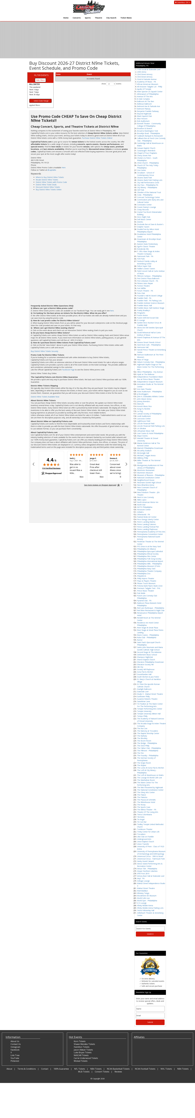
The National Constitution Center (150, 790)
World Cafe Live (143, 898)
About (9, 1068)
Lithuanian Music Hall (145, 431)
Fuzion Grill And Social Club (148, 318)
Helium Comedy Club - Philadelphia (151, 362)
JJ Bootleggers (142, 394)
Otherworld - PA (143, 514)
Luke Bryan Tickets (83, 1052)
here (112, 310)
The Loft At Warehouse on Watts (150, 775)
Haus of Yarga (142, 359)
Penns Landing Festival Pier (148, 527)
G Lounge (141, 320)
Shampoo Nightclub (145, 657)
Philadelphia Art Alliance (146, 549)
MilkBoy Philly (142, 458)
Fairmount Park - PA (145, 256)
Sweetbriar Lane (143, 701)
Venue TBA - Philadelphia (147, 868)
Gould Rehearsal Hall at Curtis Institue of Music (149, 333)
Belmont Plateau (144, 109)
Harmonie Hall (142, 347)
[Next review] (126, 464)
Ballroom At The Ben (145, 101)
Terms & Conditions (26, 1068)
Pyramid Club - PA (144, 600)
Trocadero (141, 834)
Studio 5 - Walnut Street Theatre (150, 694)
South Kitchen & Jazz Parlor (148, 677)
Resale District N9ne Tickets (47, 180)
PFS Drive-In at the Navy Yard (149, 546)
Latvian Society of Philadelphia (149, 414)
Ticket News (126, 18)
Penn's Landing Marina (146, 522)
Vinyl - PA (140, 878)
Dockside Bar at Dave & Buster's (150, 224)
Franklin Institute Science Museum (150, 303)
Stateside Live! (143, 691)
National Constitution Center (148, 477)
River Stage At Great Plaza (147, 627)
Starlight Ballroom (144, 689)
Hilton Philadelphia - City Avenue (150, 372)
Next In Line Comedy (145, 497)
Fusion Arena (142, 315)
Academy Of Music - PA (146, 82)
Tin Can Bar (141, 822)
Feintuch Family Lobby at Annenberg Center (147, 262)
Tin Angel (140, 819)
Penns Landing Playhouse (147, 529)
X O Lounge (141, 903)
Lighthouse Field (143, 421)
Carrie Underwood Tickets (86, 1058)
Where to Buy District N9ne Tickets (50, 177)
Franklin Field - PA (144, 298)
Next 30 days (34, 94)
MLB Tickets (84, 1071)
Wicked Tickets (80, 1061)
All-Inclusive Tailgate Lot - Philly (149, 86)
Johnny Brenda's (143, 401)
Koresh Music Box (144, 406)
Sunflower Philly (143, 696)
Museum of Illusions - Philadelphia (150, 475)
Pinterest (15, 1061)
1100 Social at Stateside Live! (148, 69)
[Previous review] (33, 464)
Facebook (15, 1049)
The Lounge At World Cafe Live (149, 777)
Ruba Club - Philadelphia (146, 637)
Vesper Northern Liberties (147, 871)
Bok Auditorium (143, 121)
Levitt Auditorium (144, 416)
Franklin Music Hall (144, 305)
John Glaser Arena (144, 399)
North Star (141, 504)
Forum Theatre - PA (145, 291)
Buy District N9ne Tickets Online (48, 189)
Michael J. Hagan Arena (146, 455)
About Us (15, 1041)
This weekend (34, 87)
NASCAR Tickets (81, 1055)
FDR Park (141, 259)
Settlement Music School (147, 654)
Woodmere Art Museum (146, 895)
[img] (51, 464)
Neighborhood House (145, 480)
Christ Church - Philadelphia (148, 163)
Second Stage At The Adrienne (149, 652)
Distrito (140, 222)
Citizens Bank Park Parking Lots (149, 180)
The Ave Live (142, 728)
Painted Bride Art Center (146, 517)
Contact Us (16, 1044)
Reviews (118, 1071)
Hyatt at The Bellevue (145, 374)
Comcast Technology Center (148, 197)
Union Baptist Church (145, 841)
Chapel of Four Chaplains (147, 153)
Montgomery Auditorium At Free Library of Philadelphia (150, 466)
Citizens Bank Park (144, 177)
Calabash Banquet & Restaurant (150, 136)
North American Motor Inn (147, 502)
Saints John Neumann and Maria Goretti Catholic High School (150, 648)
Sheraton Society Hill (145, 664)
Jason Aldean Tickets (83, 1049)
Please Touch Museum (146, 583)
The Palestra (142, 797)
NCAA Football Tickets (145, 1068)
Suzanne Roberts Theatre (147, 699)
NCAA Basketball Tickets (118, 1068)
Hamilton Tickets (81, 1047)
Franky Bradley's (143, 310)
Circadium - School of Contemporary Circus (145, 174)
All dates (34, 84)
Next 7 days (34, 92)
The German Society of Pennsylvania (146, 759)
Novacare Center (144, 509)
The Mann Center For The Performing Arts (147, 783)
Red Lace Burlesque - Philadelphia (150, 608)
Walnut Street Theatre (146, 888)
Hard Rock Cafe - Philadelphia (149, 345)
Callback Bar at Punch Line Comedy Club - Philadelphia (151, 139)
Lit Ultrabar (141, 428)
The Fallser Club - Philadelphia (149, 748)
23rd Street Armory (144, 74)
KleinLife (140, 404)
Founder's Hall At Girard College (149, 295)
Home (65, 18)
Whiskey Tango (143, 893)
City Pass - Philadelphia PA (147, 185)
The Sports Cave (143, 807)
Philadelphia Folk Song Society (149, 559)
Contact (44, 1068)
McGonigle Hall (143, 453)
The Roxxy (141, 804)
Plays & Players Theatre (146, 581)
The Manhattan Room (146, 780)
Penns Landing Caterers (146, 524)
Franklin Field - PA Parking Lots (149, 300)
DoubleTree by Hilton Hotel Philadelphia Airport (148, 230)
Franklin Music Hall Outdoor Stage (150, 308)
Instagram (15, 1047)
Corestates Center (144, 204)
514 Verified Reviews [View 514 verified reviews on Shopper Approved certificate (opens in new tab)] (51, 468)
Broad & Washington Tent (147, 131)
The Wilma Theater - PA (146, 809)
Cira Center (141, 170)
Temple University (144, 711)
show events (111, 84)
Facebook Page (68, 369)
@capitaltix (51, 170)
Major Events (142, 436)
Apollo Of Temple (144, 89)
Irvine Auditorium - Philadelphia (149, 391)
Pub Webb (141, 593)
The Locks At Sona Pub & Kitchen (150, 768)
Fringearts (141, 313)
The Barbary (142, 736)
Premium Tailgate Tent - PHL (148, 588)
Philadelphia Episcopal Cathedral (150, 551)
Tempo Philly (142, 716)
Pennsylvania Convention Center (150, 534)
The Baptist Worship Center (148, 733)
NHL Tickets (166, 1068)
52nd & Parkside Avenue (147, 79)
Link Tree (15, 1055)
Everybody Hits (143, 249)
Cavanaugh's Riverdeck (146, 150)
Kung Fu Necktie (143, 409)
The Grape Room (144, 763)
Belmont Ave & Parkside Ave (148, 106)
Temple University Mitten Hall (149, 714)
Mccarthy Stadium (144, 450)
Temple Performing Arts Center (149, 709)
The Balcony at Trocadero (147, 731)
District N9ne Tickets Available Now (45, 397)
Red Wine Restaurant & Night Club (150, 610)
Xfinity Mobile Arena (145, 905)
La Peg (140, 411)
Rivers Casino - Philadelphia (148, 635)
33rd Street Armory (144, 77)
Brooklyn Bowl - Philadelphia (148, 133)
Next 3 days (34, 89)
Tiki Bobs (140, 817)
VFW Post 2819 (143, 873)
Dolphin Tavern (143, 227)
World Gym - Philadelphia (147, 900)
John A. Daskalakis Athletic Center (150, 396)
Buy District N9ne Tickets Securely (44, 351)
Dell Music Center (144, 219)
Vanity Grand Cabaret (145, 861)
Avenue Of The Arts (145, 96)
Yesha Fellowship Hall (145, 910)
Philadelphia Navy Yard (146, 568)
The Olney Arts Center (146, 792)
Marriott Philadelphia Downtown (150, 448)
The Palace (141, 795)
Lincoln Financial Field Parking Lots (151, 426)
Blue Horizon (142, 118)
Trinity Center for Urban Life (148, 832)
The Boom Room (144, 741)
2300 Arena (141, 72)
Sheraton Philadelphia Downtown (150, 662)
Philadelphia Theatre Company (149, 571)
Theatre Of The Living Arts (147, 812)
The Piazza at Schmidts (146, 800)
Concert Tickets (102, 1071)
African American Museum (147, 84)
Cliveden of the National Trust (149, 192)
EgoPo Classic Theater (146, 246)
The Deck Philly (143, 745)
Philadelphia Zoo (143, 573)
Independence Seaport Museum (150, 382)
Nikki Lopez (141, 500)
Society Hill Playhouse (145, 669)
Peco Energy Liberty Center (148, 519)
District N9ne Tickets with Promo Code (51, 182)
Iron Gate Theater (144, 389)
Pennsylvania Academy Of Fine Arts (151, 532)
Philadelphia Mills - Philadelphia (149, 564)
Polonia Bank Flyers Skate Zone (149, 586)
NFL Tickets (79, 1068)
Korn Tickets (79, 1041)
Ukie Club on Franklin (145, 836)
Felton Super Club (144, 266)
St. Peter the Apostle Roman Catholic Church (148, 685)
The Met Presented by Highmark (150, 787)
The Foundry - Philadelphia (147, 755)
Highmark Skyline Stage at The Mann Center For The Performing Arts (150, 367)
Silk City (140, 667)
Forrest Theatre (143, 286)
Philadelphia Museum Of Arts (148, 566)
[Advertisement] (80, 209)
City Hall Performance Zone (148, 182)
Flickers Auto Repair (145, 283)
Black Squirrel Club (144, 116)
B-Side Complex (143, 99)
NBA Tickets (96, 1068)
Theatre (98, 18)
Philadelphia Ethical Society (148, 554)
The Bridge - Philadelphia (147, 743)
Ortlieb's (140, 512)
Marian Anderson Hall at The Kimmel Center (148, 444)
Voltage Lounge (143, 881)
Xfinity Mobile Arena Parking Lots (150, 908)
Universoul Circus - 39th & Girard (150, 856)
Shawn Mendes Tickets (84, 1044)
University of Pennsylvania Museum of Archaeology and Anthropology (151, 852)
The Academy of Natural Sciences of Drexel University (150, 719)
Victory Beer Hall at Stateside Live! (150, 876)
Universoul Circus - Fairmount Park (151, 859)
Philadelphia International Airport (150, 561)
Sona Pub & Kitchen (145, 672)
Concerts (77, 18)
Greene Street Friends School (148, 342)
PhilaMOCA (141, 576)
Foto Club (141, 293)
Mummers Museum (145, 473)
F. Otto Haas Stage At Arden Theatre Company (148, 252)
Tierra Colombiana (144, 814)
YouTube (15, 1058)
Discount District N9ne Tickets (48, 187)
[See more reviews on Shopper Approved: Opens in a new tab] (100, 485)
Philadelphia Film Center (146, 556)
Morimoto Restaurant (145, 470)
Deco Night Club (143, 217)
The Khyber (141, 765)
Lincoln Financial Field (145, 423)
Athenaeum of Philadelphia (148, 94)
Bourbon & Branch (144, 128)
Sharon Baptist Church (146, 659)
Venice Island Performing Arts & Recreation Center (149, 865)
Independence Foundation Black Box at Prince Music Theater (150, 378)
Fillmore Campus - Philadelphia (149, 276)
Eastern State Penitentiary (147, 244)
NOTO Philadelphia (144, 507)
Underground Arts (144, 839)
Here (64, 167)
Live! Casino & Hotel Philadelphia (150, 433)
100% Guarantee (61, 1068)
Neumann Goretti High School (149, 482)
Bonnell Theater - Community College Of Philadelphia (149, 124)
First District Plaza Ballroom (148, 278)
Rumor (140, 640)
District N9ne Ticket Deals (46, 184)
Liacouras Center (144, 418)
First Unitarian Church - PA (147, 281)
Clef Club (140, 190)
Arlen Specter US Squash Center (149, 91)
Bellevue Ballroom (144, 104)
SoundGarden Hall (144, 674)
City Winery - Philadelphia (147, 187)
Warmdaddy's (142, 891)
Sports (88, 18)
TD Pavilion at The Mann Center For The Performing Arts (150, 705)
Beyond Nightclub (144, 114)
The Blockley (142, 738)
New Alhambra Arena (145, 485)
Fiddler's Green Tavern (146, 268)
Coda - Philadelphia (144, 195)
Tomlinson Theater (144, 829)
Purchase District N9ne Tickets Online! (97, 138)
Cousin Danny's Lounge (146, 207)
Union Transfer (143, 844)
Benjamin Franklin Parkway (148, 111)
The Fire (140, 753)
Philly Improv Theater (145, 578)
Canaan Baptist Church (146, 148)
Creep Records (143, 209)
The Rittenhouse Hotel (146, 802)
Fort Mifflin (141, 288)
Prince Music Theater (145, 591)
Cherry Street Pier (144, 155)
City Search (111, 18)
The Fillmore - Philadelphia (147, 750)
